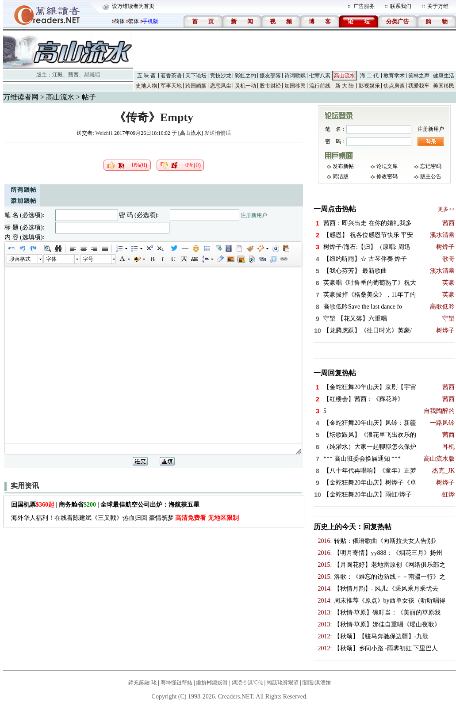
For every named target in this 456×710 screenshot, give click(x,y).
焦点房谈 (394, 86)
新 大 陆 (344, 86)
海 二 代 (369, 76)
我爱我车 (418, 86)
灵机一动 (245, 86)
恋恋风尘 (220, 86)
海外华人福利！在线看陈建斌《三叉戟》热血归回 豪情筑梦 (125, 518)
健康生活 (443, 76)
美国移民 (443, 86)
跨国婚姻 (196, 86)
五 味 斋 (146, 76)
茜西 (73, 75)
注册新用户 (254, 215)
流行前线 (319, 86)
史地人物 (146, 86)
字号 (88, 259)
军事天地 (171, 86)
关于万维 (437, 6)
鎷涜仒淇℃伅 (247, 682)
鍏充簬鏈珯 (142, 682)
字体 (51, 259)
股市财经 (270, 86)
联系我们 (400, 6)
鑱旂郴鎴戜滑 (212, 682)
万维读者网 (20, 97)
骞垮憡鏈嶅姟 (176, 682)
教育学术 (394, 76)
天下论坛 (196, 76)
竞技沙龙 (220, 76)
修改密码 (387, 176)
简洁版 (341, 176)
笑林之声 (418, 76)
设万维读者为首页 (133, 6)
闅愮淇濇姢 (317, 682)
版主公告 (430, 176)
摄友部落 (270, 76)
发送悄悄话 (217, 133)
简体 (119, 21)
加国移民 (295, 86)
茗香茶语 (171, 76)
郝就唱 (92, 75)
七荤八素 (319, 76)
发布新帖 (343, 166)
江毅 (57, 75)
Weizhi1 (104, 133)
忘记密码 (430, 166)
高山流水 (344, 76)
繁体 (133, 21)
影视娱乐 (369, 86)
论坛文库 (387, 166)
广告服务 (364, 6)
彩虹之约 (245, 76)
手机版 (150, 21)
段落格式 (20, 259)
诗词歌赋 (295, 76)
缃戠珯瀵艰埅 (283, 682)
